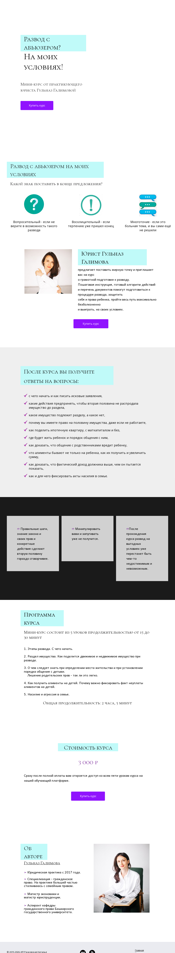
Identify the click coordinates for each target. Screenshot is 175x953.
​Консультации (143, 942)
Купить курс (37, 85)
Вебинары (140, 935)
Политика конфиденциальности (24, 940)
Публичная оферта (17, 943)
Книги (138, 932)
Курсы (138, 939)
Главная (139, 929)
